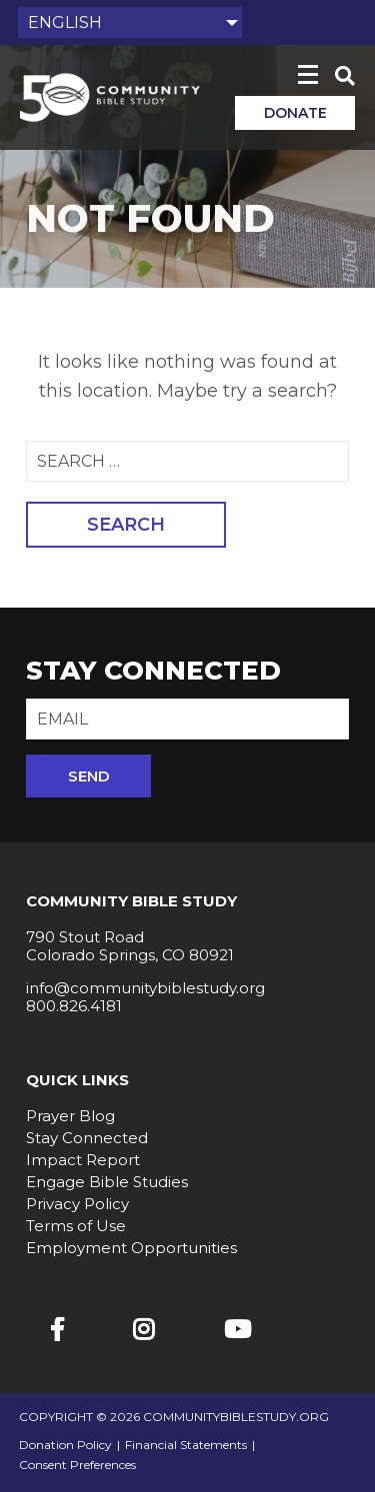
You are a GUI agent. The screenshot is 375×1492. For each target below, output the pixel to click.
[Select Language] (130, 22)
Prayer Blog (70, 1115)
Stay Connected (87, 1137)
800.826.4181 (74, 1005)
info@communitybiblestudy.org (145, 987)
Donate (295, 113)
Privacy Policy (77, 1203)
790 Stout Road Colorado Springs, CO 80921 (130, 945)
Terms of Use (76, 1225)
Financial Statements (186, 1445)
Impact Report (83, 1159)
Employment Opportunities (131, 1247)
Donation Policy (65, 1445)
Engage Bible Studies (107, 1181)
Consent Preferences (77, 1465)
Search (126, 525)
